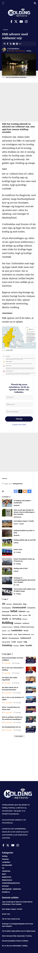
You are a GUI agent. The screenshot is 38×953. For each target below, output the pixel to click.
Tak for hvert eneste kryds (11, 919)
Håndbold (16, 505)
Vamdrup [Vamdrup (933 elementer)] (7, 645)
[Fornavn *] (19, 397)
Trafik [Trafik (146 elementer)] (13, 642)
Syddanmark (17, 517)
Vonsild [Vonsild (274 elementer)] (28, 645)
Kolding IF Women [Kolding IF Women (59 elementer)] (7, 627)
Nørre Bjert (30, 660)
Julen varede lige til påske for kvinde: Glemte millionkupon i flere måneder (24, 512)
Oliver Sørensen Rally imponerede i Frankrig (17, 936)
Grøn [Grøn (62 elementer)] (28, 611)
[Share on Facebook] (7, 43)
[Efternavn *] (19, 404)
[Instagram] (26, 21)
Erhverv (16, 524)
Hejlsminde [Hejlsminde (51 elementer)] (15, 615)
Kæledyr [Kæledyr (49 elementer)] (4, 630)
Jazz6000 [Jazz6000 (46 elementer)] (24, 615)
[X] (16, 21)
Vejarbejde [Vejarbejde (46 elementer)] (16, 645)
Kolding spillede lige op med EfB (25, 540)
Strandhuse (30, 662)
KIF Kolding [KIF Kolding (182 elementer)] (16, 619)
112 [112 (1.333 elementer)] (3, 603)
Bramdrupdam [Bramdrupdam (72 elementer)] (6, 608)
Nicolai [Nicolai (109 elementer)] (26, 631)
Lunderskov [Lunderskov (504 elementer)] (16, 630)
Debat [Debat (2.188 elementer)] (13, 611)
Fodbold (16, 543)
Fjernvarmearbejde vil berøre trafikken (15, 941)
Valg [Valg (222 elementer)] (25, 642)
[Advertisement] (19, 102)
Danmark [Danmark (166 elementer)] (5, 611)
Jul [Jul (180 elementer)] (29, 615)
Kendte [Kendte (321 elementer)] (5, 619)
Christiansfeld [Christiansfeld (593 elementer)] (19, 607)
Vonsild (21, 524)
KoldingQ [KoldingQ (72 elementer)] (16, 627)
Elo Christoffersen (14, 48)
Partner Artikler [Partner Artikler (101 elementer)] (7, 634)
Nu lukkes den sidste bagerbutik (9, 679)
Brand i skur (18, 549)
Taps (17, 585)
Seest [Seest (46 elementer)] (32, 634)
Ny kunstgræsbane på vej (11, 727)
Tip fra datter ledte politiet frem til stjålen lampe (18, 931)
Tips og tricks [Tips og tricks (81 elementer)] (6, 642)
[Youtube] (21, 21)
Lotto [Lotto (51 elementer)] (8, 630)
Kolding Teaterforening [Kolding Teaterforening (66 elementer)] (27, 627)
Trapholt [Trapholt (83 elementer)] (19, 642)
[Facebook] (11, 21)
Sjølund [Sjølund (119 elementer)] (4, 638)
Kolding (5, 29)
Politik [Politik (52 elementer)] (15, 634)
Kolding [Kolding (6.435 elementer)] (7, 623)
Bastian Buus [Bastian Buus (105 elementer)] (17, 604)
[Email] (13, 43)
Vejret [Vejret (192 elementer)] (22, 645)
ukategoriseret (18, 484)
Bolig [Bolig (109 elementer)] (24, 604)
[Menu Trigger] (3, 3)
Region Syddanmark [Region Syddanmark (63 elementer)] (24, 634)
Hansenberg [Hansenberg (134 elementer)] (6, 615)
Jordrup (18, 552)
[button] (17, 43)
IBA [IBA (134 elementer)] (20, 615)
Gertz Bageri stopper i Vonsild (24, 521)
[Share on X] (10, 43)
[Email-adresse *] (19, 411)
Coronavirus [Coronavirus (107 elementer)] (31, 608)
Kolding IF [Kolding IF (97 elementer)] (26, 623)
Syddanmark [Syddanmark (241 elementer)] (25, 638)
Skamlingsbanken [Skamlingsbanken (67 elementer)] (14, 638)
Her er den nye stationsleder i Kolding (14, 946)
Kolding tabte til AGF (21, 568)
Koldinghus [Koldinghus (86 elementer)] (17, 623)
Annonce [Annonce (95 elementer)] (9, 604)
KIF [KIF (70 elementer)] (10, 619)
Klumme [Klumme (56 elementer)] (24, 619)
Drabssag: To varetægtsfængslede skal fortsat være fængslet (24, 580)
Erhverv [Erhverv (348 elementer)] (22, 611)
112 (14, 552)
